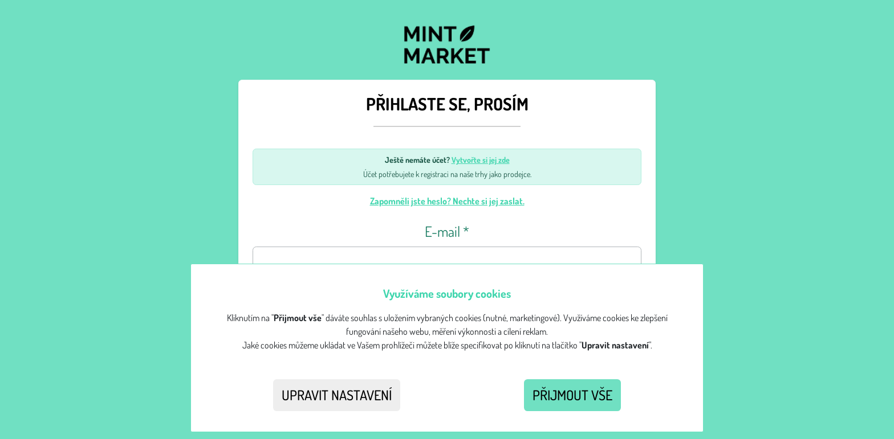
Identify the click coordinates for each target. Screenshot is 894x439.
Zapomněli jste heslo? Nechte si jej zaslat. (447, 201)
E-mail (447, 231)
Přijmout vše (572, 395)
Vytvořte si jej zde (481, 160)
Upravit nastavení (337, 395)
